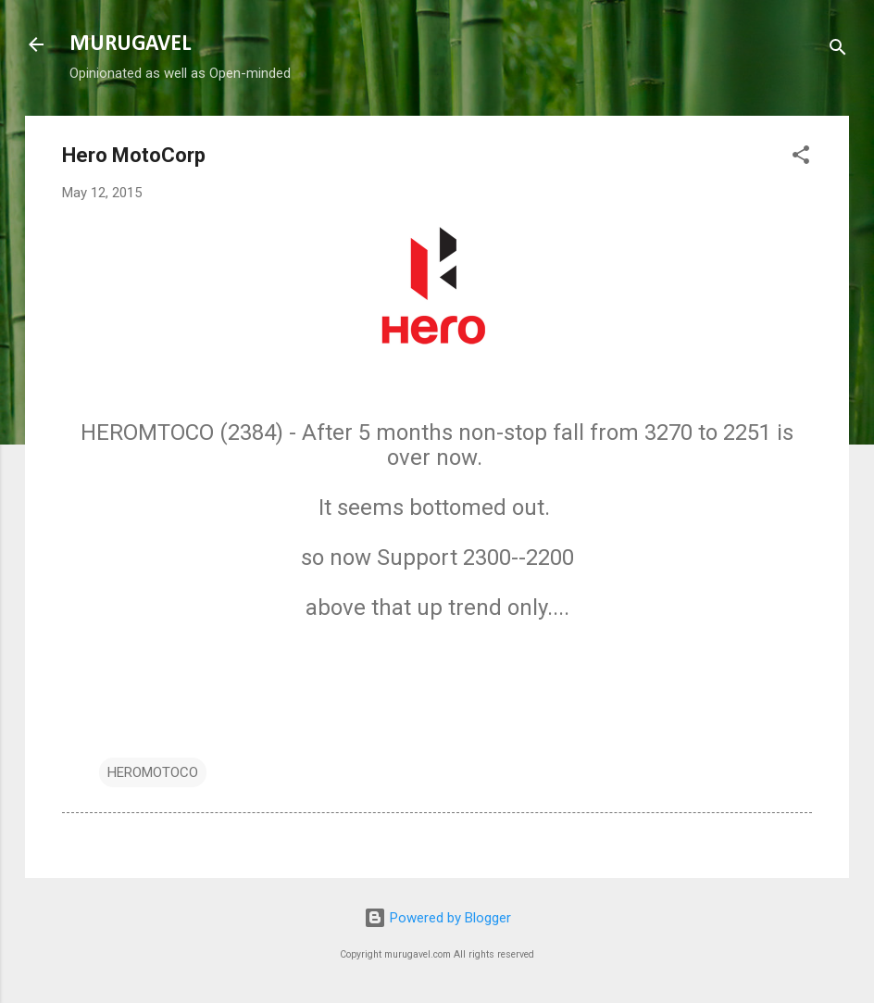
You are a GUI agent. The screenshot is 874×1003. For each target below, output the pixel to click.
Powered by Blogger (437, 917)
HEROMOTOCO (152, 772)
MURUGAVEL (130, 44)
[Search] (838, 50)
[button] (801, 158)
